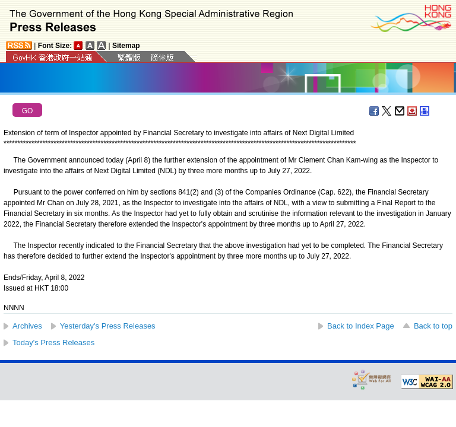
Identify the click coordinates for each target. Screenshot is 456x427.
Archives (27, 325)
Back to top (433, 325)
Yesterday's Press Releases (108, 325)
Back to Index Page (360, 325)
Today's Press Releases (53, 342)
